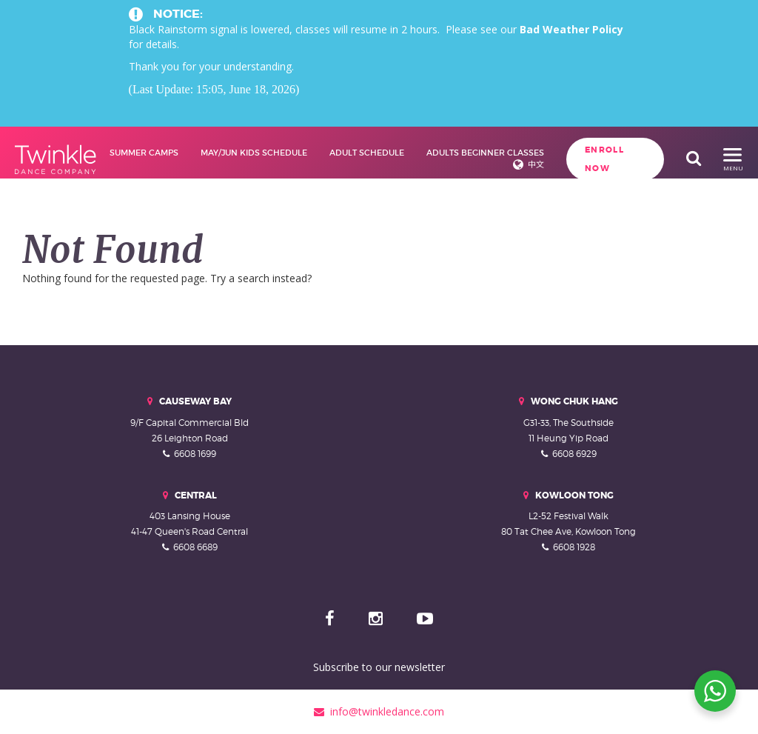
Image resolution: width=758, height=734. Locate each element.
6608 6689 (195, 547)
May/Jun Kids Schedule (254, 152)
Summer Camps (144, 152)
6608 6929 (574, 453)
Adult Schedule (366, 152)
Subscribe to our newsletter (379, 667)
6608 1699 (195, 453)
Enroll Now (604, 158)
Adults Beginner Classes (485, 152)
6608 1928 (574, 547)
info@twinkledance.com (379, 711)
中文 (536, 164)
